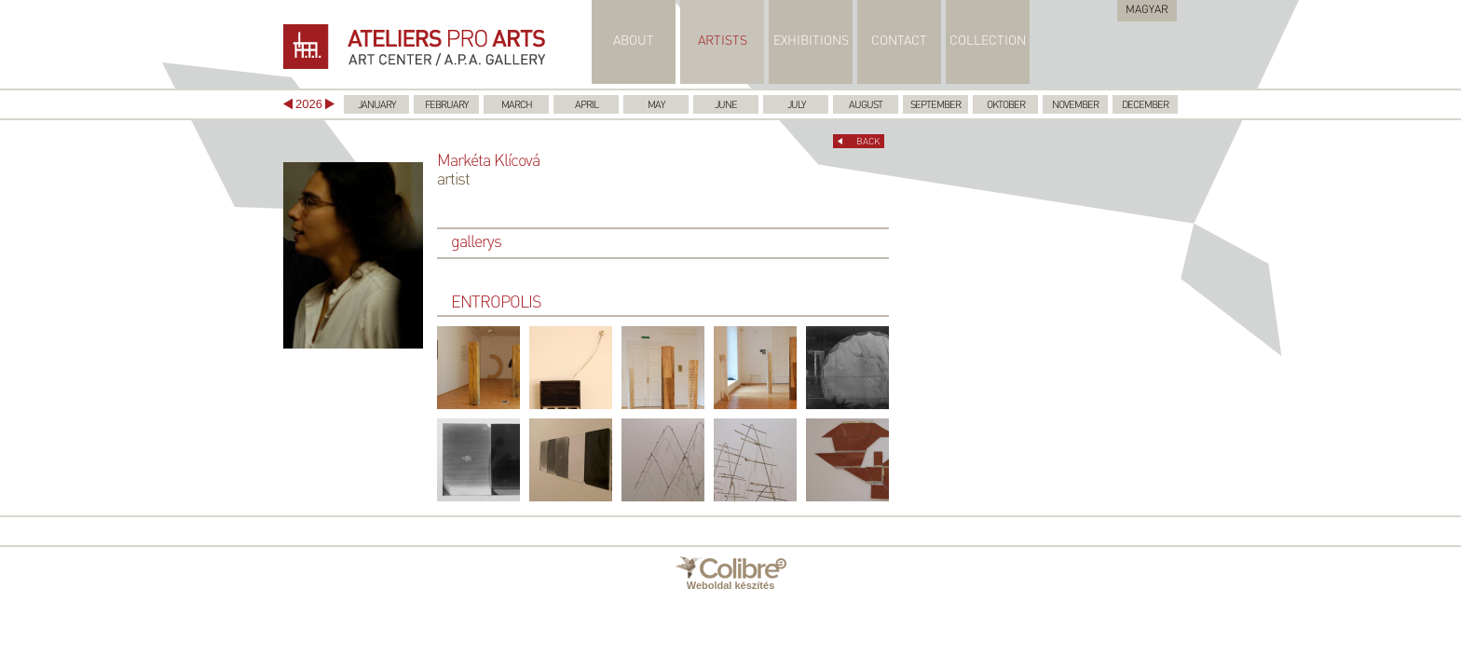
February (446, 106)
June (726, 106)
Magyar (1147, 10)
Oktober (1006, 106)
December (1145, 106)
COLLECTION (987, 41)
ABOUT (633, 41)
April (586, 106)
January (376, 106)
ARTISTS (722, 41)
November (1075, 106)
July (796, 106)
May (656, 106)
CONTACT (899, 41)
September (935, 106)
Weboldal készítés (731, 573)
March (516, 106)
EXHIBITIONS (811, 41)
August (865, 106)
